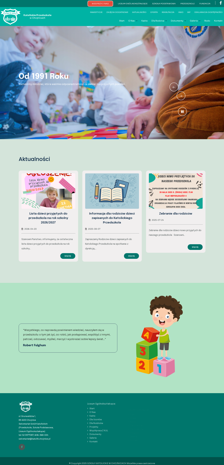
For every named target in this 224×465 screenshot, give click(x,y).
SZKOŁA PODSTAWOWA (164, 3)
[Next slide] (174, 87)
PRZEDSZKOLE (187, 3)
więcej (68, 256)
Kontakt (218, 20)
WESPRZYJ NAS (100, 3)
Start (121, 20)
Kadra (144, 20)
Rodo (207, 20)
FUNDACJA (204, 3)
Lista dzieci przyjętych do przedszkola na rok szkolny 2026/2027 (48, 218)
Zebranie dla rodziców (175, 213)
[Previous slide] (181, 95)
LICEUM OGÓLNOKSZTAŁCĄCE (132, 3)
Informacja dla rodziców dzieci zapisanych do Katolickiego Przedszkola (112, 218)
